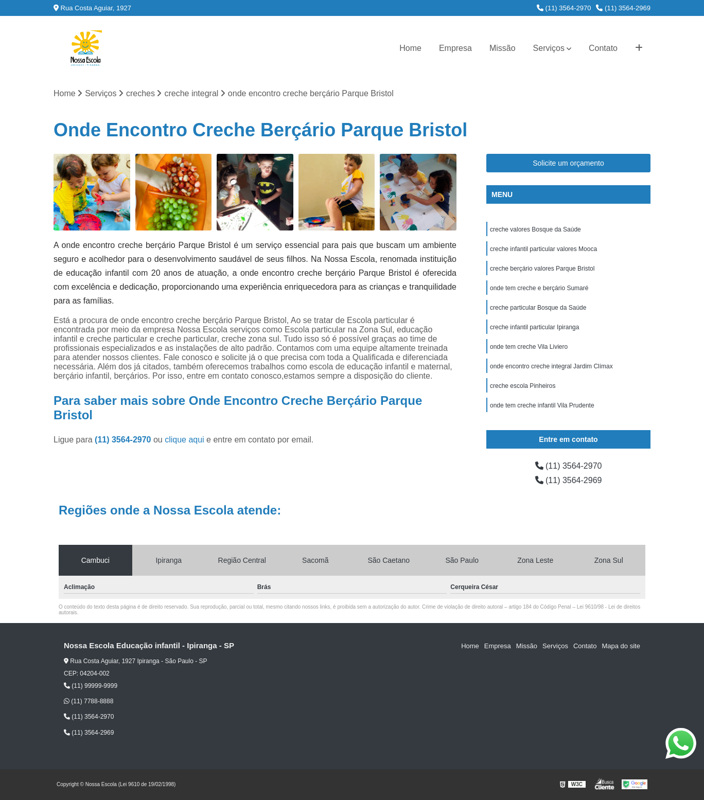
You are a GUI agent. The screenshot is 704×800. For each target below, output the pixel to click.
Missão (502, 48)
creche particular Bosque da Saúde (538, 307)
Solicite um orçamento (568, 163)
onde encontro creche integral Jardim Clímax (551, 366)
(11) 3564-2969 (623, 8)
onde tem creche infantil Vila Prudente (542, 405)
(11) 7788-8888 (88, 701)
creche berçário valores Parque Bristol (542, 268)
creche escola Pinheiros (522, 385)
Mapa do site (621, 646)
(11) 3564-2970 (564, 8)
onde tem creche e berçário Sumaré (539, 288)
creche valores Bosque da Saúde (535, 229)
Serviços (549, 48)
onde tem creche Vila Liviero (529, 346)
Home (410, 48)
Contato (603, 48)
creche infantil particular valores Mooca (543, 249)
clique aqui (184, 439)
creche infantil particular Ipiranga (534, 327)
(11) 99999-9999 (90, 685)
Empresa (455, 48)
